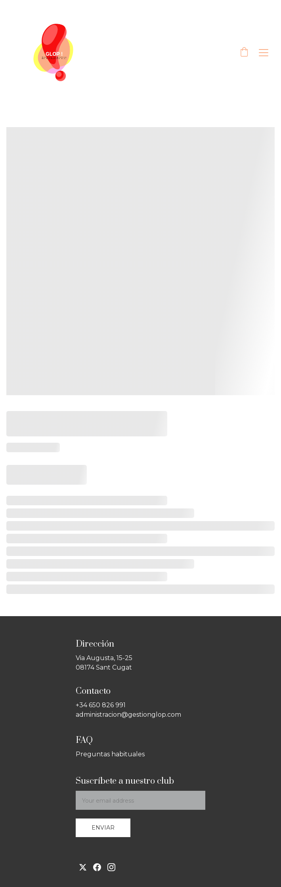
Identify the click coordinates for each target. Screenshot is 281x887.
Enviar (103, 827)
